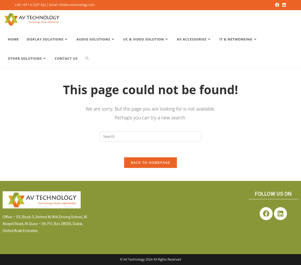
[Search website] (87, 58)
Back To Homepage (150, 162)
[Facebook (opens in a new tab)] (277, 5)
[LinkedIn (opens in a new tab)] (283, 5)
